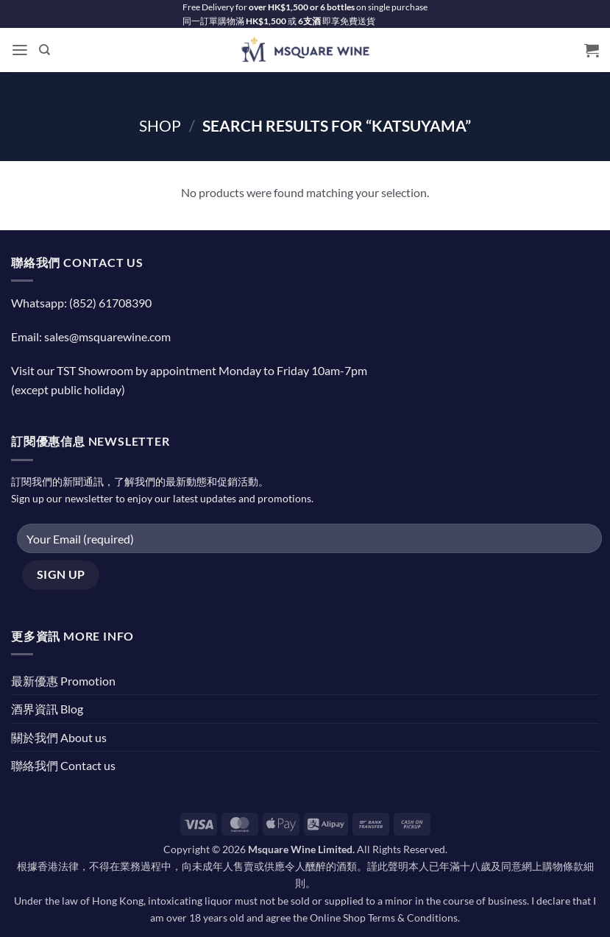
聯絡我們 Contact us (63, 765)
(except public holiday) (68, 389)
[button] (20, 50)
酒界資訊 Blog (47, 709)
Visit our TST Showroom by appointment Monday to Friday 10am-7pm (189, 370)
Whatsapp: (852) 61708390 (81, 303)
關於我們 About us (59, 737)
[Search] (44, 50)
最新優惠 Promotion (63, 681)
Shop (160, 125)
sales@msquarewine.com (107, 336)
